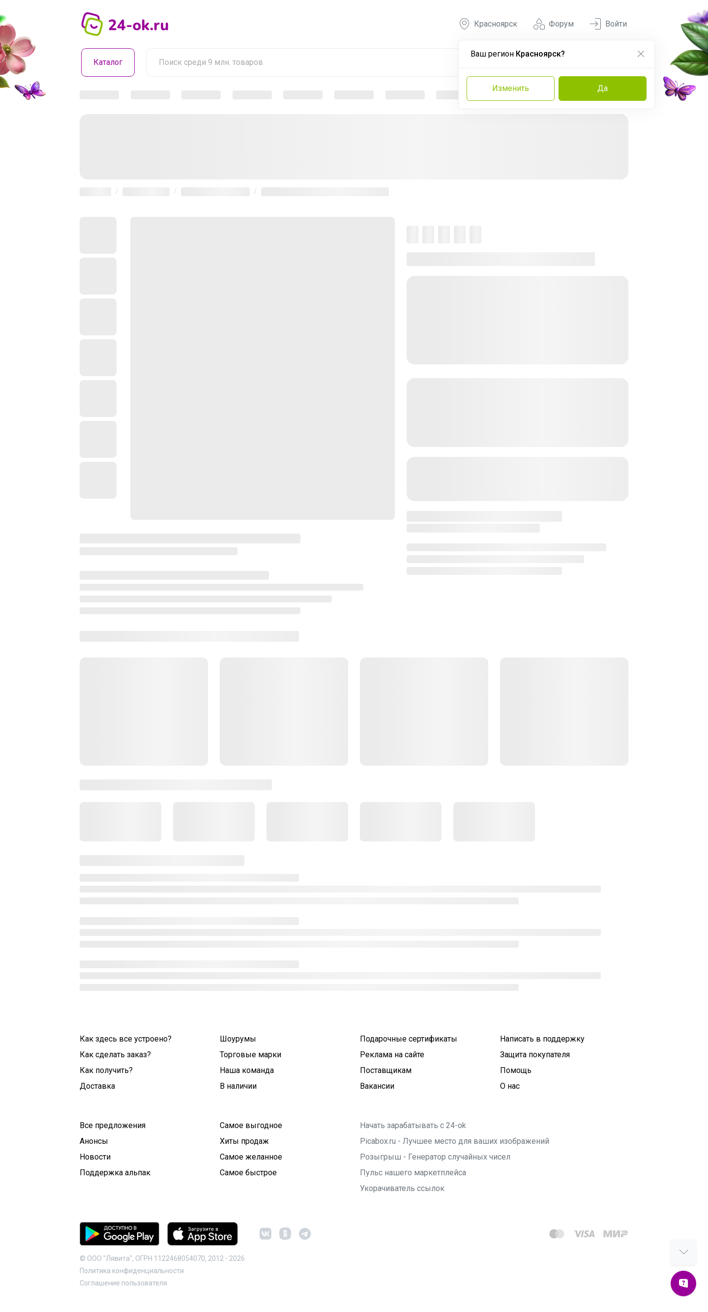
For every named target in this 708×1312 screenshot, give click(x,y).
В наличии (238, 1086)
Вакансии (377, 1086)
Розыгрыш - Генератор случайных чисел (435, 1157)
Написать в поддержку (542, 1039)
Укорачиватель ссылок (402, 1188)
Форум (553, 24)
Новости (95, 1157)
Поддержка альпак (115, 1172)
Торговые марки (250, 1054)
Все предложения (113, 1125)
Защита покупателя (535, 1054)
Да (602, 88)
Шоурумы (238, 1039)
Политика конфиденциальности (132, 1271)
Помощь (515, 1070)
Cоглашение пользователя (123, 1283)
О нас (510, 1086)
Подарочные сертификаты (408, 1039)
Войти (608, 24)
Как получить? (106, 1070)
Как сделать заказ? (115, 1054)
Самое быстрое (248, 1172)
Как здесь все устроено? (126, 1039)
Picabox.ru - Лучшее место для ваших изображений (454, 1141)
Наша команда (247, 1070)
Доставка (97, 1086)
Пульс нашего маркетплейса (413, 1172)
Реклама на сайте (392, 1054)
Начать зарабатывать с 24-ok (413, 1125)
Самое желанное (251, 1157)
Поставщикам (386, 1070)
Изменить (510, 88)
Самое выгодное (251, 1125)
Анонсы (94, 1141)
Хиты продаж (244, 1141)
